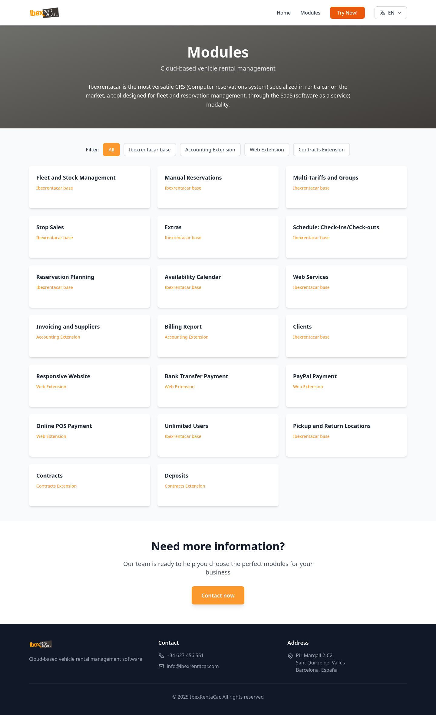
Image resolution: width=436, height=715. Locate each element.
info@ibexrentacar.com (193, 666)
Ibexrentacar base (150, 149)
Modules (310, 12)
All (111, 149)
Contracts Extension (322, 149)
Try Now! (347, 12)
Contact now (218, 595)
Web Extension (267, 149)
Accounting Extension (210, 149)
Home (284, 12)
